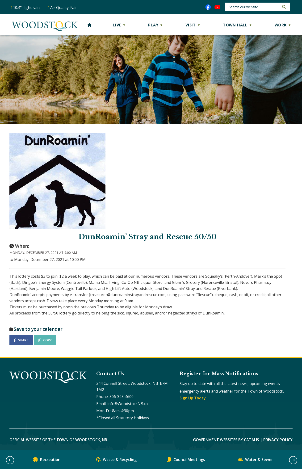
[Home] (89, 25)
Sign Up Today (193, 398)
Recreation (46, 460)
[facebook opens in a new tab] (208, 7)
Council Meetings (186, 460)
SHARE (21, 340)
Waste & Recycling (116, 460)
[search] (253, 7)
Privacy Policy (278, 439)
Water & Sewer (255, 460)
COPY (45, 340)
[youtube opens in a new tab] (217, 7)
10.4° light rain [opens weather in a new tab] (26, 7)
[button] (283, 6)
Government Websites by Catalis (226, 439)
